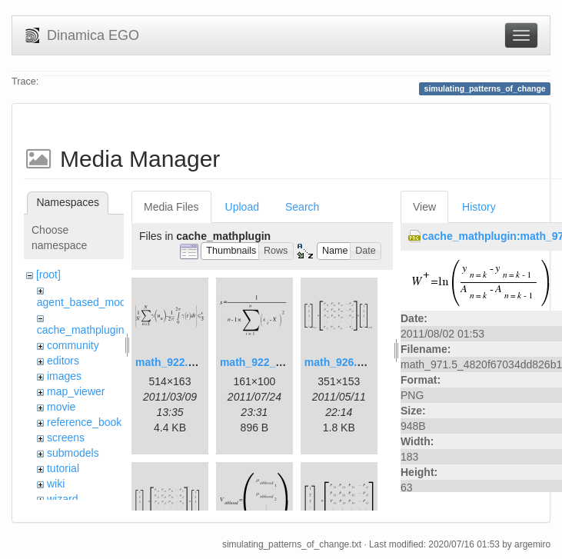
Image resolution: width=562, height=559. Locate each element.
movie (61, 407)
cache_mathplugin (81, 330)
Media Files (171, 207)
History (479, 207)
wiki (56, 483)
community (73, 345)
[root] (48, 274)
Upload (242, 207)
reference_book (84, 422)
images (64, 376)
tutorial (63, 468)
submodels (73, 453)
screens (66, 437)
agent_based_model (86, 302)
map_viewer (76, 391)
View (424, 207)
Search (302, 207)
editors (63, 360)
